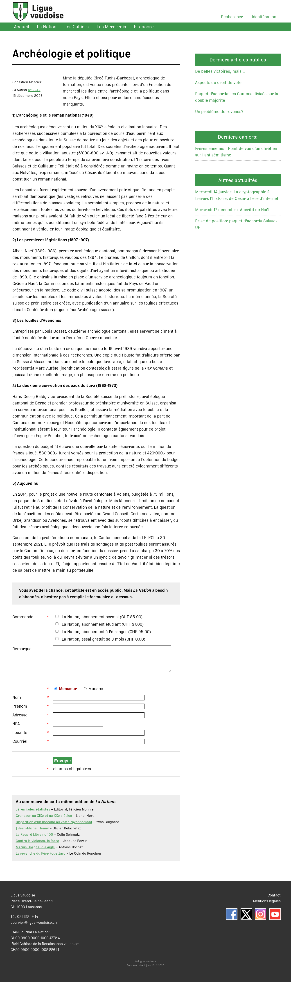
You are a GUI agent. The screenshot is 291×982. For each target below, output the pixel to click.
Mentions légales (267, 904)
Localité (19, 736)
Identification (264, 17)
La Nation (46, 26)
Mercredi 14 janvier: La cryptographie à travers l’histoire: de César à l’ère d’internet (236, 195)
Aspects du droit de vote (218, 82)
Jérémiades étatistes (33, 812)
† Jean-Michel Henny (32, 831)
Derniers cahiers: (238, 137)
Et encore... (145, 26)
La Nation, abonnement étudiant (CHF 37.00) (103, 624)
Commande (22, 617)
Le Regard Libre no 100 (34, 838)
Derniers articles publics (238, 59)
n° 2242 (34, 90)
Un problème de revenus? (219, 111)
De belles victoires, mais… (220, 71)
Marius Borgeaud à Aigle (35, 850)
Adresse (19, 718)
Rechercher (232, 17)
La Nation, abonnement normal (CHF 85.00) (102, 617)
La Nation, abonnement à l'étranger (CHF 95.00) (106, 631)
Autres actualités (237, 180)
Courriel (19, 744)
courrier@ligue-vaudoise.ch (34, 926)
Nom (16, 701)
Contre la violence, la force (37, 844)
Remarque (22, 649)
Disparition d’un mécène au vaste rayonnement (54, 825)
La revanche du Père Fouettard (40, 857)
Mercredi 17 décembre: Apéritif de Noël (232, 209)
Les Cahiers (76, 26)
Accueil (21, 26)
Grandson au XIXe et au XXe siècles (44, 819)
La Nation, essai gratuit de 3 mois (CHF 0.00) (103, 639)
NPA (16, 727)
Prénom (19, 709)
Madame (96, 692)
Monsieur (68, 692)
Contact (274, 898)
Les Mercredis (111, 26)
